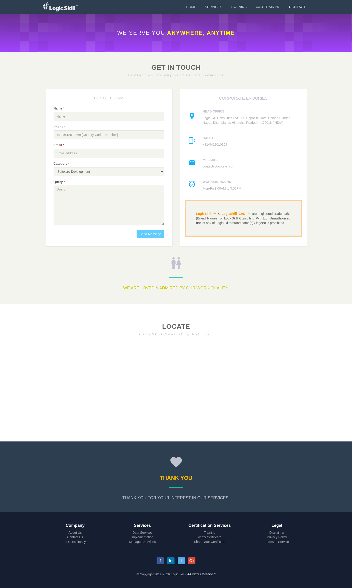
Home (191, 7)
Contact (297, 7)
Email (59, 145)
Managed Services (142, 542)
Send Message (150, 234)
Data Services (142, 532)
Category (62, 163)
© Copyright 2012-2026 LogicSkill (160, 574)
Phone (60, 127)
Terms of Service (277, 542)
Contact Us (75, 537)
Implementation (142, 537)
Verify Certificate (209, 537)
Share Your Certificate (209, 542)
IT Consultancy (75, 542)
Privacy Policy (277, 537)
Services (213, 7)
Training (239, 7)
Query (60, 182)
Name (59, 108)
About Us (75, 532)
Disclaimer (276, 532)
